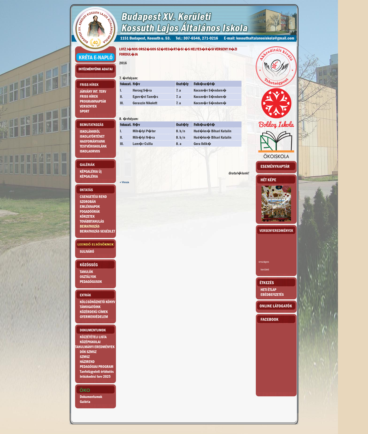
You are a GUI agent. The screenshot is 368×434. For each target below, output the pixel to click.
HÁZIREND (87, 361)
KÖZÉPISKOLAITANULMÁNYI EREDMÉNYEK (95, 344)
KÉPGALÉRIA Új (91, 171)
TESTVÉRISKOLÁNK (93, 146)
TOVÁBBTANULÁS (92, 221)
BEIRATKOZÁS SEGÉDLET (97, 231)
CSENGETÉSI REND (93, 196)
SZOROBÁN (88, 201)
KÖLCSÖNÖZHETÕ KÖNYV (97, 301)
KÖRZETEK (87, 216)
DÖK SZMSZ (88, 351)
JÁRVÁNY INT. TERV (93, 91)
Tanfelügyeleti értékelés (97, 371)
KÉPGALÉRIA (89, 176)
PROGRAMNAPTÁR (93, 101)
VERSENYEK (88, 106)
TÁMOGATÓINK (90, 306)
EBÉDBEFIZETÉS (272, 294)
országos (264, 261)
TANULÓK (86, 271)
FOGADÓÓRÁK (90, 211)
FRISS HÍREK (89, 96)
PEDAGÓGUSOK (91, 281)
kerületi (265, 269)
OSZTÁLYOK (88, 276)
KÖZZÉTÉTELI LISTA (93, 336)
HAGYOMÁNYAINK (92, 141)
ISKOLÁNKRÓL (90, 131)
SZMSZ (85, 356)
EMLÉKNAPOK (90, 206)
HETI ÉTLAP (268, 289)
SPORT (84, 111)
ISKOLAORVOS (90, 151)
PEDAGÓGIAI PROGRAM (96, 366)
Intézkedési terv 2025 (95, 376)
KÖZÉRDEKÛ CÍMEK (94, 311)
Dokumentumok (91, 396)
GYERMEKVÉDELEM (94, 316)
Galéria (85, 401)
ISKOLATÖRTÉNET (92, 136)
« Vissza (124, 182)
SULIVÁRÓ (87, 251)
